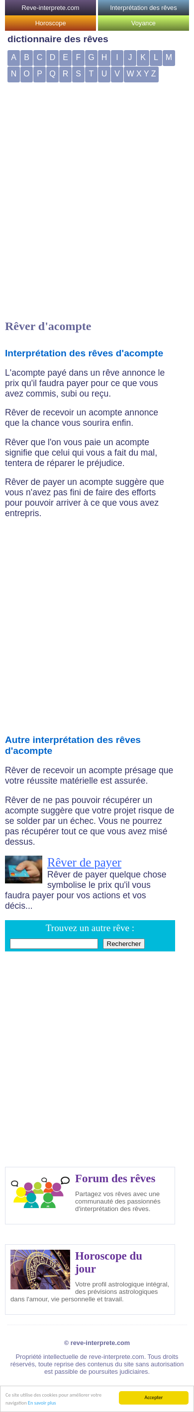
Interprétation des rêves (143, 7)
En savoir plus (42, 1403)
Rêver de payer (84, 862)
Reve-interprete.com (51, 7)
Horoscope (50, 23)
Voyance (143, 23)
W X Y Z (141, 73)
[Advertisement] (93, 181)
